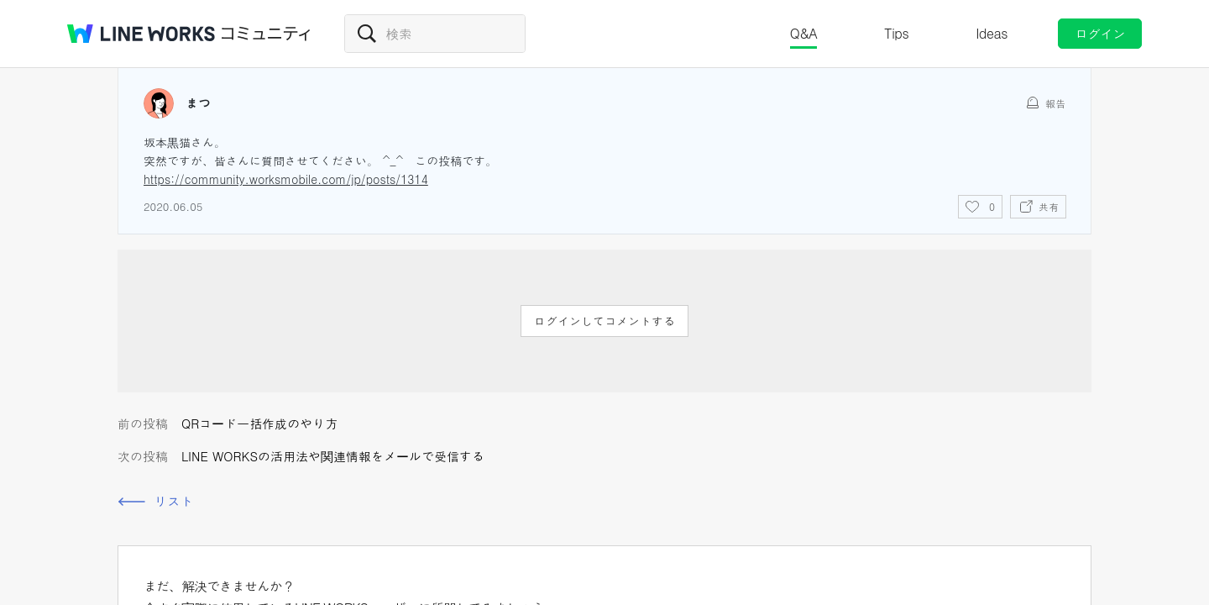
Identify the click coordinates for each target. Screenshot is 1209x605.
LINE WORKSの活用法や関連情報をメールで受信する (332, 456)
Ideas (992, 33)
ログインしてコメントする (604, 321)
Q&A (804, 33)
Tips (896, 33)
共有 (1049, 206)
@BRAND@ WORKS (141, 33)
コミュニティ (266, 33)
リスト (174, 501)
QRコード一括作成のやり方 (259, 423)
